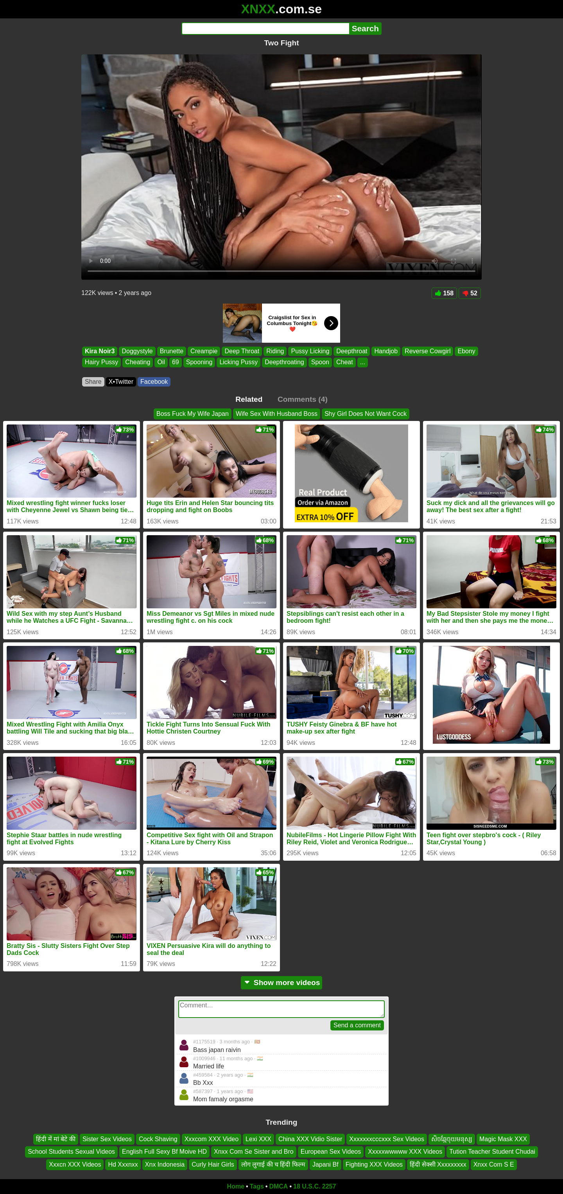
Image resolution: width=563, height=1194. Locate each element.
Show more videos (281, 982)
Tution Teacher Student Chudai (492, 1151)
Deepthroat (351, 351)
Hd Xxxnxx (123, 1164)
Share (93, 381)
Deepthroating (284, 362)
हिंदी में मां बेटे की (55, 1139)
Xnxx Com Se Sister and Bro (254, 1151)
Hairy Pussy (101, 362)
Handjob (386, 351)
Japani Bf (325, 1164)
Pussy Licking (310, 351)
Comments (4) (303, 399)
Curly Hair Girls (213, 1164)
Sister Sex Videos (107, 1139)
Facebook (154, 381)
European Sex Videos (331, 1151)
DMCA (278, 1186)
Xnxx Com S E (493, 1164)
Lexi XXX (258, 1139)
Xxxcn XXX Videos (75, 1164)
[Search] (265, 28)
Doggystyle (137, 351)
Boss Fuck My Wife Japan (192, 413)
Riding (275, 351)
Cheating (137, 362)
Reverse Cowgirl (427, 351)
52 (469, 293)
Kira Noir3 (100, 351)
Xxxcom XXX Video (211, 1139)
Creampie (203, 351)
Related (248, 399)
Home (235, 1186)
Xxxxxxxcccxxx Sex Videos (386, 1139)
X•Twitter (121, 381)
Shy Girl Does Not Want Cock (366, 413)
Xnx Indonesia (165, 1164)
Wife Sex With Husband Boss (276, 413)
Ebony (466, 351)
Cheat (344, 362)
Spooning (199, 362)
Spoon (320, 362)
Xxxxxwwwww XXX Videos (405, 1151)
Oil (161, 362)
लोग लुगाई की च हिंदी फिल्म (273, 1164)
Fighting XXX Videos (374, 1164)
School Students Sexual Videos (71, 1151)
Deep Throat (241, 351)
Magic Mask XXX (503, 1139)
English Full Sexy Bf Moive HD (164, 1151)
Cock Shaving (158, 1139)
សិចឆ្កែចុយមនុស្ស (451, 1139)
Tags (257, 1186)
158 (444, 293)
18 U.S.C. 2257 (314, 1186)
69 (175, 362)
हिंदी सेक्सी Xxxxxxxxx (438, 1164)
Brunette (171, 351)
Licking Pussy (238, 362)
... (362, 362)
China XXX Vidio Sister (310, 1139)
